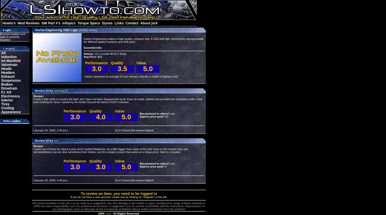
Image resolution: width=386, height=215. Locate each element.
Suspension (11, 80)
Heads (6, 69)
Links (119, 23)
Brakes (7, 84)
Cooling (7, 108)
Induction (9, 57)
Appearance (11, 112)
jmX (56, 140)
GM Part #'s (51, 23)
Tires (5, 104)
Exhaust (8, 76)
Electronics (10, 96)
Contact (132, 23)
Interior (7, 100)
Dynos (107, 23)
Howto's (9, 23)
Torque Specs (89, 23)
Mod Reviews (29, 23)
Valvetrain (9, 65)
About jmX (149, 23)
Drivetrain (9, 88)
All (3, 53)
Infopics (69, 23)
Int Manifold (11, 61)
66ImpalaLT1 (61, 91)
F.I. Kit (6, 92)
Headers (8, 73)
